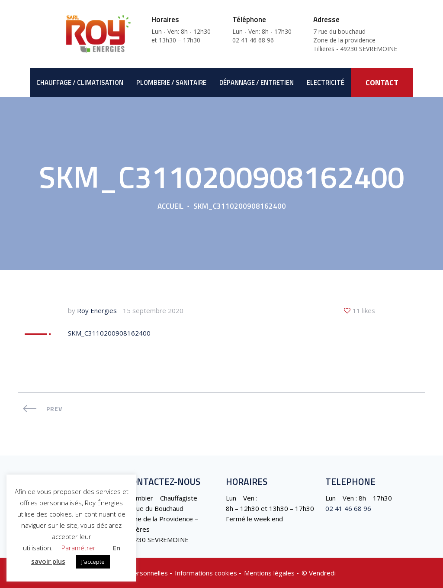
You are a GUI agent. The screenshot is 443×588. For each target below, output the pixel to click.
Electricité (325, 82)
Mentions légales (269, 573)
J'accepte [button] (93, 561)
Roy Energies (97, 310)
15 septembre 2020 (153, 310)
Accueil (170, 206)
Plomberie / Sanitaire (171, 82)
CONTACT (382, 82)
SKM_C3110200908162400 (109, 333)
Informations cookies (206, 573)
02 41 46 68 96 (348, 508)
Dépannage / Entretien (256, 82)
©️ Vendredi (319, 573)
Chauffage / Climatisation (79, 82)
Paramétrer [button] (78, 547)
